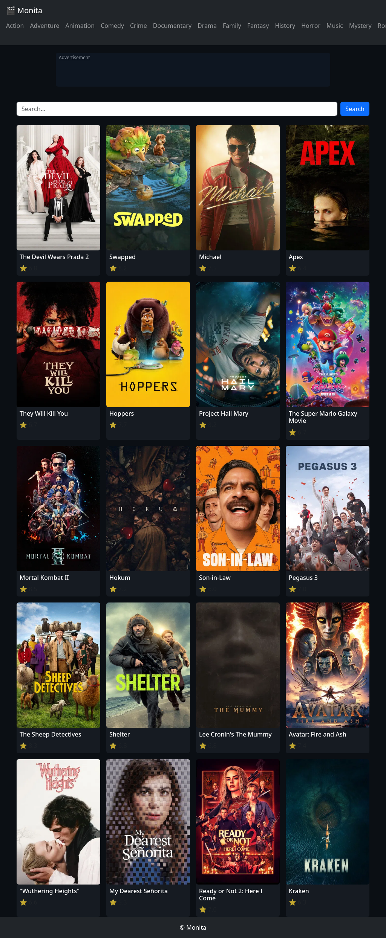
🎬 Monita (24, 10)
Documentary (172, 25)
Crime (138, 25)
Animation (80, 25)
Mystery (360, 25)
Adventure (44, 25)
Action (15, 25)
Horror (310, 25)
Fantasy (258, 25)
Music (334, 25)
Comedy (112, 25)
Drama (207, 25)
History (285, 25)
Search (355, 109)
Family (232, 25)
